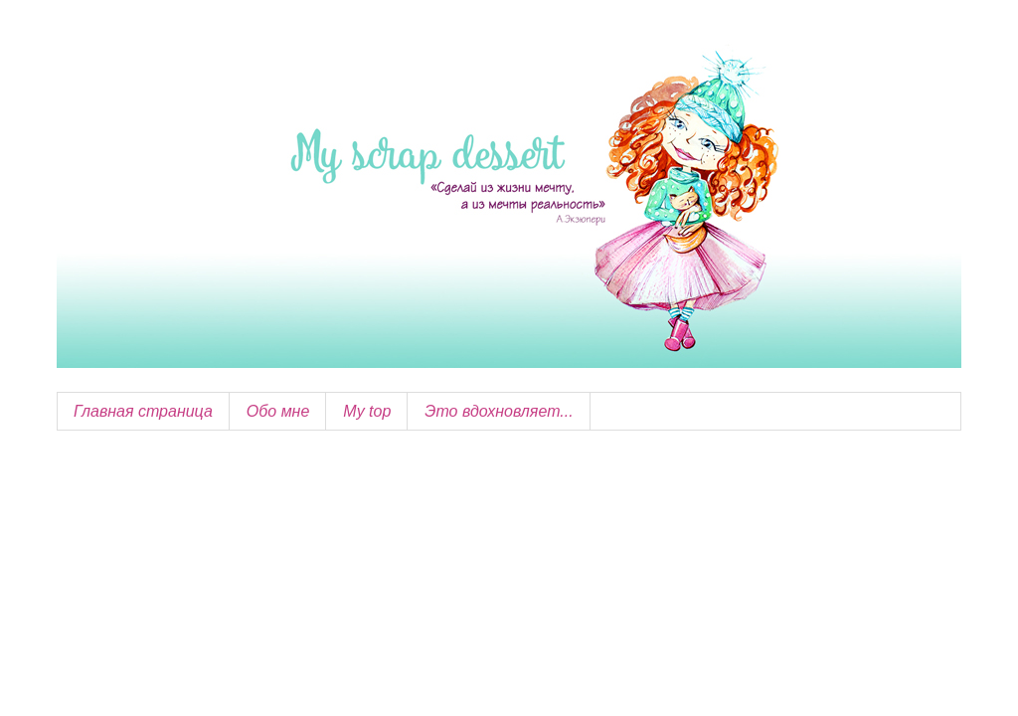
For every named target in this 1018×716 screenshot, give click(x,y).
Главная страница (143, 411)
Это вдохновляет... (498, 411)
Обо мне (278, 411)
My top (367, 411)
